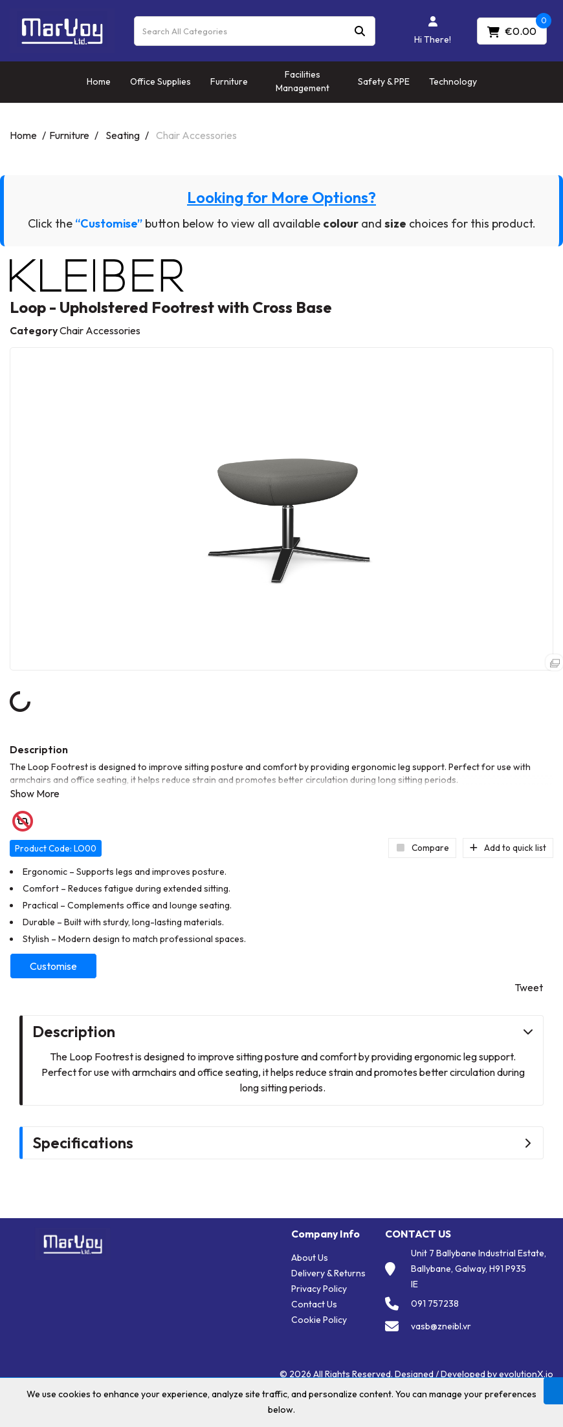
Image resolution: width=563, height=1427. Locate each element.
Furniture (229, 81)
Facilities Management (302, 81)
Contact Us (314, 1304)
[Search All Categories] (254, 31)
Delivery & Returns (328, 1273)
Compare (422, 847)
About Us (309, 1257)
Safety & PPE (384, 81)
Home (99, 81)
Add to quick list (508, 847)
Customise (53, 966)
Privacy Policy (319, 1288)
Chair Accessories (196, 135)
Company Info (325, 1234)
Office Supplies (160, 81)
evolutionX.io (526, 1374)
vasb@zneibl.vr (441, 1326)
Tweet (528, 987)
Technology (453, 81)
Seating (122, 135)
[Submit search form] (360, 31)
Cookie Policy (319, 1319)
